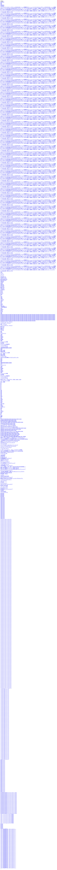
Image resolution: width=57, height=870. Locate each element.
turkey (1, 303)
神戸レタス (2, 760)
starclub (14, 9)
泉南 (1, 340)
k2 (0, 295)
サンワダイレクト (4, 487)
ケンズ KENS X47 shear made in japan (7, 424)
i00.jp (1, 310)
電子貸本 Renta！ (4, 473)
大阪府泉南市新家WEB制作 (6, 347)
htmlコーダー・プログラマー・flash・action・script (10, 379)
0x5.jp (1, 311)
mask (1, 304)
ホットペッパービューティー (6, 470)
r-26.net (1, 282)
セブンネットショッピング (6, 447)
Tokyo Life (2, 497)
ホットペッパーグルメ (5, 461)
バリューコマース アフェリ (6, 325)
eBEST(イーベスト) (4, 460)
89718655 (2, 314)
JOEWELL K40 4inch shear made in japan (8, 430)
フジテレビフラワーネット (6, 479)
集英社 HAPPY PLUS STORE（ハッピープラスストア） (11, 478)
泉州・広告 (2, 350)
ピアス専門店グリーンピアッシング (7, 463)
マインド (2, 274)
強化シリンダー (24, 9)
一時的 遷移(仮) (3, 307)
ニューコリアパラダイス (5, 7)
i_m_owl (2, 299)
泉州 (1, 335)
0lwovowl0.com (3, 280)
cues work (2, 305)
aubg (1, 412)
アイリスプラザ (3, 443)
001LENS (2, 493)
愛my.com (2, 287)
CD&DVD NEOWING (4, 476)
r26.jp (1, 283)
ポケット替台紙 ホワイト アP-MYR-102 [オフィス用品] (40, 9)
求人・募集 (2, 353)
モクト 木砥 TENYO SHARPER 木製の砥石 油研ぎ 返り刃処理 (13, 436)
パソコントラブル (4, 346)
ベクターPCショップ (4, 464)
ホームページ (3, 333)
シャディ (2, 474)
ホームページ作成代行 (5, 344)
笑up (1, 308)
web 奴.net (2, 289)
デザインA (13, 7)
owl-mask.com (3, 276)
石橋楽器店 (2, 455)
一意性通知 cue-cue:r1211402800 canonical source (10, 440)
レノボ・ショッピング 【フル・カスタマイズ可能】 (11, 449)
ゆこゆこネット (3, 457)
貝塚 (1, 338)
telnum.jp (2, 281)
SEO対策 (2, 374)
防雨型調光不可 (9, 9)
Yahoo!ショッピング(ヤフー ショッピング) (9, 441)
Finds (17, 9)
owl (1, 302)
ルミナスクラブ (3, 483)
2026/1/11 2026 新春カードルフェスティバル (9, 357)
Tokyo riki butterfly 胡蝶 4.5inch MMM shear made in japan (11, 422)
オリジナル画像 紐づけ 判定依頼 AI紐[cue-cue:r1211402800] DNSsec (14, 438)
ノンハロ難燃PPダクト (25, 7)
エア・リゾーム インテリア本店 (7, 814)
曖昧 (1, 416)
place (19, 9)
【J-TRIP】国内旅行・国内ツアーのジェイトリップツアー (12, 471)
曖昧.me (2, 329)
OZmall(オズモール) (4, 459)
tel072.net (2, 285)
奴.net (1, 292)
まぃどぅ (2, 275)
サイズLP (6, 8)
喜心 (28, 9)
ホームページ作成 (4, 341)
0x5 (1, 413)
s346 (1, 296)
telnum (1, 405)
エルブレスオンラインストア (6, 484)
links (1, 358)
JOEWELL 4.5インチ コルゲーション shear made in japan (11, 431)
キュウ (1, 273)
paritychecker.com (3, 279)
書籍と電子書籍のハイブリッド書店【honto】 (9, 467)
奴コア (1, 293)
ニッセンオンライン (4, 448)
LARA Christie (3, 491)
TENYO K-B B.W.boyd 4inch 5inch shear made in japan (10, 418)
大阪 (1, 334)
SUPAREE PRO (14, 8)
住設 (1, 272)
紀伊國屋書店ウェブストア (6, 458)
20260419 (2, 1)
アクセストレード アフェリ (6, 321)
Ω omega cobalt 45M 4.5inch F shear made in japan (10, 434)
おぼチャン (2, 406)
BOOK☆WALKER (4, 485)
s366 (1, 297)
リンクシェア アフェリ (5, 323)
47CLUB (2, 481)
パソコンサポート (4, 345)
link (1, 4)
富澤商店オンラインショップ (6, 489)
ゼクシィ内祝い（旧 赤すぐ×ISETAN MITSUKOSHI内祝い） (13, 466)
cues (1, 410)
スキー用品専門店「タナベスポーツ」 (8, 829)
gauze (10, 8)
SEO (1, 332)
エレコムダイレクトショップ (6, 477)
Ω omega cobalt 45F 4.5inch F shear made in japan (9, 433)
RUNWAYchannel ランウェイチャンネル (8, 792)
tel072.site (2, 288)
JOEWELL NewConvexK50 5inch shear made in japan (10, 429)
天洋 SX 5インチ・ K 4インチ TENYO (8, 425)
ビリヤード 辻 (3, 356)
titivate (1, 823)
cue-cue (1, 411)
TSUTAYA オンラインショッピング (7, 442)
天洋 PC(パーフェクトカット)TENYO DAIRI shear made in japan (13, 427)
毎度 (1, 349)
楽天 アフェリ (3, 324)
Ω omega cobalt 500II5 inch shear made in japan (9, 432)
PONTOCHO (17, 7)
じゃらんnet (2, 454)
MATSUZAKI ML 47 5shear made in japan (8, 421)
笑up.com (2, 327)
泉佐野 (1, 339)
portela (8, 10)
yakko (1, 298)
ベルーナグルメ (3, 480)
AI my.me (2, 286)
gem (1, 301)
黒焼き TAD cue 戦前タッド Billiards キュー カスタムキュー (12, 437)
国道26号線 (2, 351)
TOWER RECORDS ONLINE (6, 472)
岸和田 (1, 336)
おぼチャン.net (3, 277)
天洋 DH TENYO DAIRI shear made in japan (9, 426)
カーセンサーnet (3, 453)
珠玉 (1, 294)
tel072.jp (2, 284)
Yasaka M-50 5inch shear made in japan (7, 423)
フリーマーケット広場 (5, 352)
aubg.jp (1, 309)
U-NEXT (2, 490)
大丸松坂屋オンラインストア (6, 465)
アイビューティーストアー (6, 519)
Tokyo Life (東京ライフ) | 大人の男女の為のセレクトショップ (12, 469)
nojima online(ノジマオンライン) (7, 452)
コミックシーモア (4, 486)
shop (1, 312)
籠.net (1, 290)
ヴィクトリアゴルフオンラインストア (8, 446)
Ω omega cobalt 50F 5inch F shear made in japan (9, 435)
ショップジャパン (4, 492)
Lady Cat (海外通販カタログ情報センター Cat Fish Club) (11, 451)
